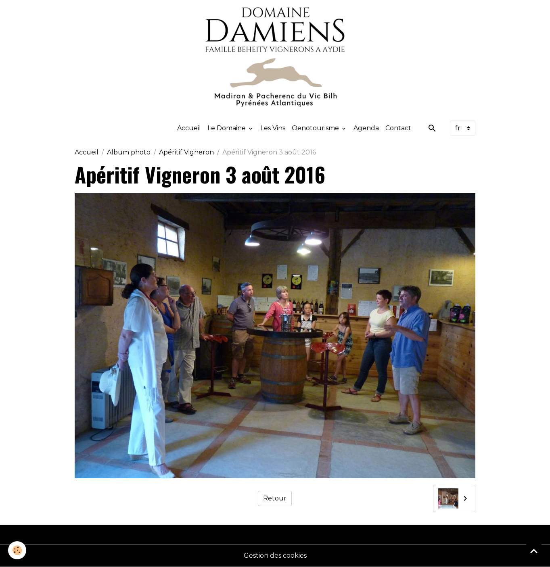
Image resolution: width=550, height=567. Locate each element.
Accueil (189, 128)
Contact (398, 128)
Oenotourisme (316, 128)
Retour (275, 498)
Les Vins (272, 128)
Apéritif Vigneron (186, 152)
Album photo (129, 152)
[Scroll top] (534, 551)
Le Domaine (227, 128)
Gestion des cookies (275, 555)
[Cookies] (17, 550)
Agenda (366, 128)
